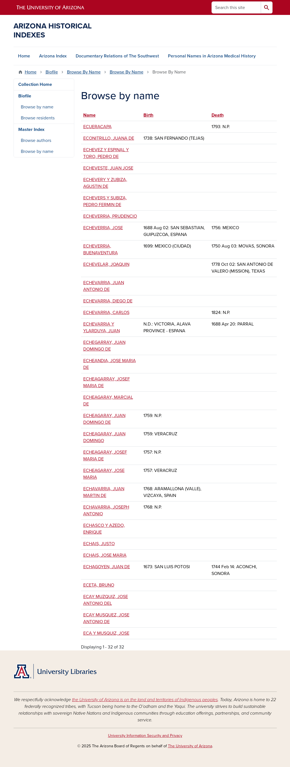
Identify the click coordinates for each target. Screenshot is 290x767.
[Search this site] (236, 7)
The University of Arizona (190, 746)
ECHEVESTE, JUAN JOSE (108, 168)
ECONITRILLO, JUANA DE (108, 138)
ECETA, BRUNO (98, 585)
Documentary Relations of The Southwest (117, 56)
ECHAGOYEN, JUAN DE (106, 567)
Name (92, 115)
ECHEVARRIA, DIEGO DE (107, 301)
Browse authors (36, 140)
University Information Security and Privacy (145, 735)
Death (218, 115)
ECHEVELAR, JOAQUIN (106, 264)
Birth (148, 115)
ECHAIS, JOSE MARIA (105, 555)
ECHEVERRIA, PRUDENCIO (110, 216)
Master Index (31, 129)
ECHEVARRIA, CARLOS (106, 312)
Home (24, 56)
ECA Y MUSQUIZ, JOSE (106, 633)
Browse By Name (84, 72)
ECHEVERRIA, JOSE (103, 228)
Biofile (52, 72)
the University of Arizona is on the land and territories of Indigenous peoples (145, 700)
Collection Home (35, 84)
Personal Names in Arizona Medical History (212, 56)
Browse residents (38, 118)
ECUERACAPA (97, 127)
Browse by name (37, 107)
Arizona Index (53, 56)
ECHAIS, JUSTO (99, 544)
